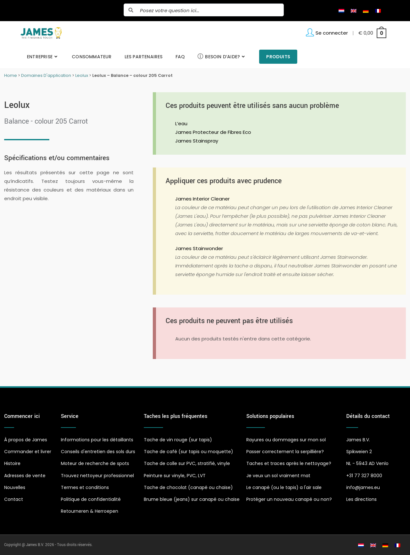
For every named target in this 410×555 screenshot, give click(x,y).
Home (10, 75)
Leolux (81, 75)
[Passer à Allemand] (366, 10)
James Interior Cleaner (202, 198)
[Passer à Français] (378, 10)
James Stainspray (196, 140)
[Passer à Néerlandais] (341, 10)
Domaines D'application (46, 75)
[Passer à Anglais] (354, 10)
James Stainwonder (199, 248)
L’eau (181, 123)
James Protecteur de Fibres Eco (213, 132)
